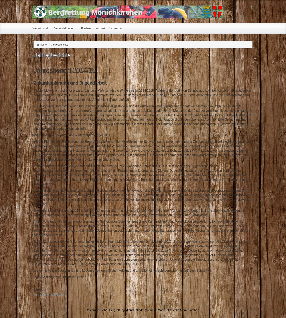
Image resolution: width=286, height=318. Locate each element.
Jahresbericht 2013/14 (49, 294)
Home (43, 44)
